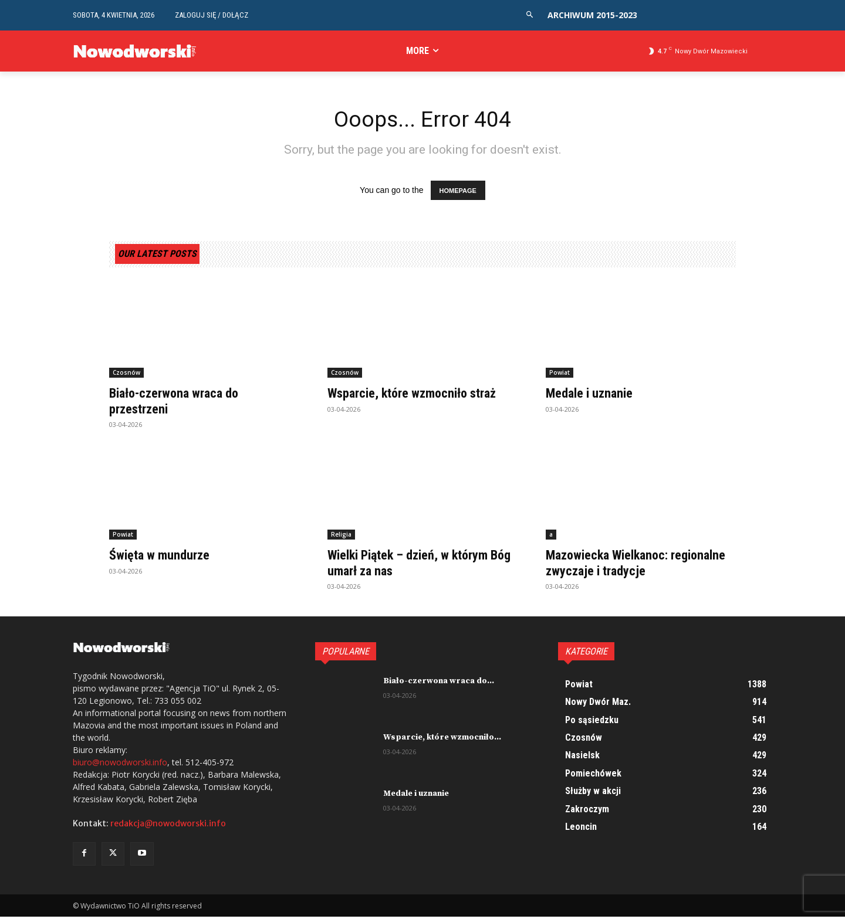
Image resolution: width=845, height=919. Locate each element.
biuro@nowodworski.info (120, 765)
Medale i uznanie (593, 396)
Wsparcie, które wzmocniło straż (421, 396)
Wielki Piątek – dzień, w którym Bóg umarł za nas (417, 565)
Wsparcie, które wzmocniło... (442, 739)
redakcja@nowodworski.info (168, 826)
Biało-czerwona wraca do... (438, 683)
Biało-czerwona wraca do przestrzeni (180, 403)
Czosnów (126, 375)
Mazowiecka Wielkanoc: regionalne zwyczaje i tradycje (632, 565)
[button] (529, 15)
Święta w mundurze (163, 557)
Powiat (559, 375)
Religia (341, 537)
